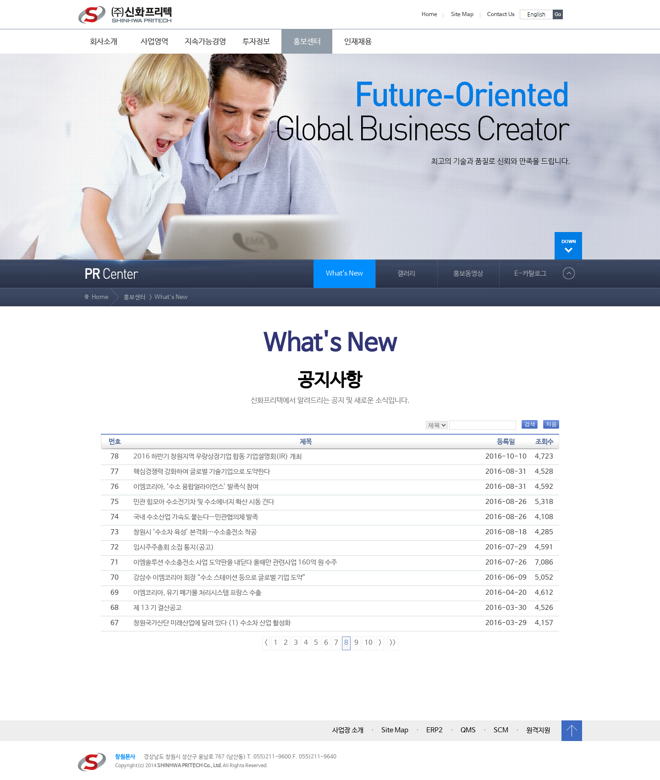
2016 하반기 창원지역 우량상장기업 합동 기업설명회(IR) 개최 (217, 456)
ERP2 (434, 730)
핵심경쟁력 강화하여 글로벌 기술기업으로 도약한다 (201, 472)
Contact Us (501, 14)
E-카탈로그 (530, 273)
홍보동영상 (468, 273)
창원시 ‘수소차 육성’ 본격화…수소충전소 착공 (195, 532)
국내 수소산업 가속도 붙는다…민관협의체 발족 (195, 517)
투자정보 (256, 41)
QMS (468, 730)
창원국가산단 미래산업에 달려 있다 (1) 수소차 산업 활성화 (212, 623)
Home (429, 14)
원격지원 (538, 730)
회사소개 (103, 41)
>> (393, 643)
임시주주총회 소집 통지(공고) (173, 547)
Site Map (462, 14)
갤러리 (406, 273)
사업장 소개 (347, 730)
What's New (344, 273)
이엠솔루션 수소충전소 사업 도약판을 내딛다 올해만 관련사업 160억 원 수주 (235, 562)
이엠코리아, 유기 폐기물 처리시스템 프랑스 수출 (197, 593)
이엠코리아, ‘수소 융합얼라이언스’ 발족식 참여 (195, 487)
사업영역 (154, 41)
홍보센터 (307, 41)
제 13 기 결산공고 (157, 608)
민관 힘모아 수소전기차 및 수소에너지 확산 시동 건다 (203, 502)
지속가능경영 (205, 41)
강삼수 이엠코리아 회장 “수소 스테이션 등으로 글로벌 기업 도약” (219, 577)
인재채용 (358, 41)
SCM (501, 730)
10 (368, 643)
